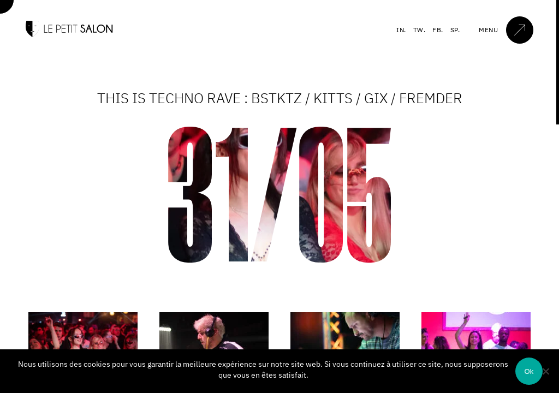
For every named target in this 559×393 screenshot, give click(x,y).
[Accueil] (69, 35)
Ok (528, 371)
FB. (437, 30)
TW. (419, 30)
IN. (401, 30)
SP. (455, 30)
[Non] (545, 371)
